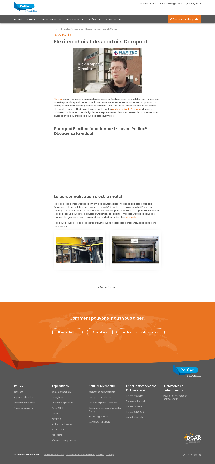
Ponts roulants (59, 429)
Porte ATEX (57, 408)
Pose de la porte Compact (103, 402)
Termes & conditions (54, 454)
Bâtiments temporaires (64, 440)
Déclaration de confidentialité (80, 454)
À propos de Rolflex (24, 397)
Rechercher (115, 19)
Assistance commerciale (102, 391)
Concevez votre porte (184, 19)
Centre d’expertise (50, 19)
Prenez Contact (148, 3)
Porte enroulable (135, 395)
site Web (131, 217)
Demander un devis (24, 402)
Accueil (18, 19)
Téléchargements (23, 408)
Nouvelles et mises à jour (72, 29)
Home (56, 29)
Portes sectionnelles (136, 401)
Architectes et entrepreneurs (173, 388)
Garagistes (57, 397)
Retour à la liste (108, 287)
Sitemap (110, 454)
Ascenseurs (57, 434)
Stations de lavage (62, 424)
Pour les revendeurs (102, 386)
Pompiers (56, 418)
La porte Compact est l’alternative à (141, 388)
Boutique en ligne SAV (171, 3)
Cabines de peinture (62, 402)
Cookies (100, 454)
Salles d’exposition (61, 391)
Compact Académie (100, 397)
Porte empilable (134, 406)
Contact (18, 391)
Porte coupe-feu (135, 411)
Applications (60, 386)
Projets (31, 19)
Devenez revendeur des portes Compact (105, 410)
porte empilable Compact (127, 109)
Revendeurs (72, 19)
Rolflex (92, 19)
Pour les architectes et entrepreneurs (175, 397)
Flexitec (58, 98)
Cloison (55, 413)
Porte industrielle (135, 417)
